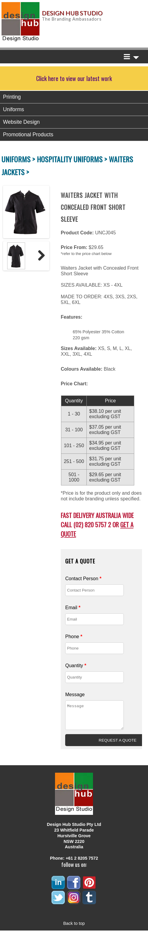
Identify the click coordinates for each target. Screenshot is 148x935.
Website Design (21, 122)
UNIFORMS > (19, 159)
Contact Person (83, 578)
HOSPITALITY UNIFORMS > (73, 159)
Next (39, 256)
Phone (73, 636)
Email (72, 607)
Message (75, 694)
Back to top (74, 927)
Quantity (75, 665)
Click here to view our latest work (74, 78)
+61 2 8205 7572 (82, 862)
